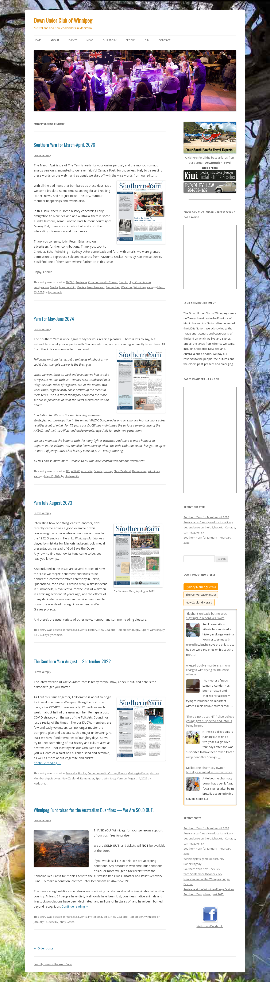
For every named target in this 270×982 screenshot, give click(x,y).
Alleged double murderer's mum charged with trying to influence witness (208, 669)
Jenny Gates (66, 922)
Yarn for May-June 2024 (54, 318)
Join (146, 40)
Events (73, 40)
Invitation (94, 917)
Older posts (43, 948)
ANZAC (70, 282)
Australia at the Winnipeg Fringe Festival (209, 899)
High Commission (140, 282)
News (89, 40)
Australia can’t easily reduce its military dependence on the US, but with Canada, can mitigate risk (210, 527)
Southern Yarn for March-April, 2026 (64, 144)
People (130, 40)
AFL (68, 471)
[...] (194, 655)
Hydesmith (55, 292)
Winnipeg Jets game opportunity (204, 869)
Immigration (41, 287)
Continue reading (47, 763)
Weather (126, 287)
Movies (81, 287)
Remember (113, 287)
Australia (81, 282)
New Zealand (95, 287)
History (108, 471)
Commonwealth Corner (103, 282)
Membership (67, 287)
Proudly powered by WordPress (53, 964)
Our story (109, 40)
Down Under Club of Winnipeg (63, 20)
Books (82, 773)
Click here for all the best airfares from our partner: (210, 158)
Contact (164, 40)
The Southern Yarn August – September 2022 (72, 661)
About (54, 40)
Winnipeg (140, 287)
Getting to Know (138, 773)
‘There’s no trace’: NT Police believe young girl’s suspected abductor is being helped (210, 721)
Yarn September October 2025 (203, 884)
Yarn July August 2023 (53, 502)
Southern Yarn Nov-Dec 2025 (202, 879)
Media (54, 287)
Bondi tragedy (192, 874)
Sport (145, 630)
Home (37, 40)
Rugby (136, 630)
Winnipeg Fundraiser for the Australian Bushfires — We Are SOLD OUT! (94, 809)
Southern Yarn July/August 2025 (204, 904)
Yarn (150, 287)
